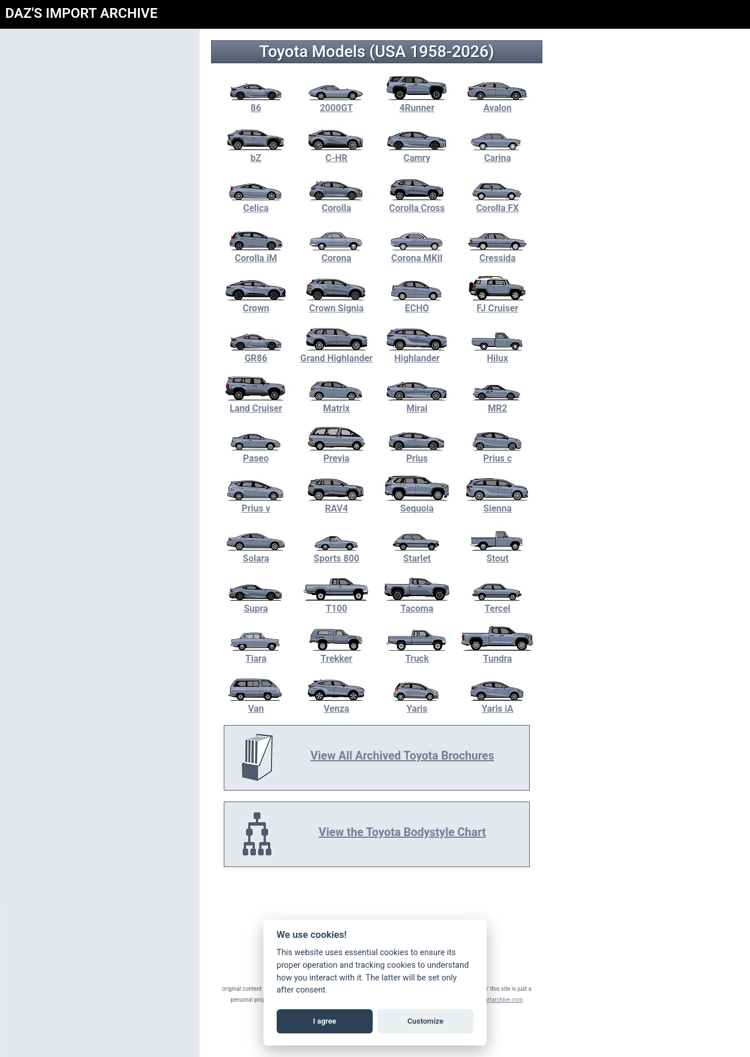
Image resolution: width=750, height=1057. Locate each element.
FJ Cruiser (499, 303)
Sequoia (418, 503)
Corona (338, 253)
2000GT (338, 102)
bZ (257, 152)
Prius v (257, 503)
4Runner (418, 102)
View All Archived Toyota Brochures (404, 755)
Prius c (499, 453)
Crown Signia (338, 303)
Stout (499, 553)
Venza (338, 703)
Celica (257, 202)
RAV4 (338, 503)
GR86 (257, 353)
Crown (257, 303)
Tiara (257, 653)
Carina (499, 152)
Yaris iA (499, 703)
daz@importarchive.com (493, 1000)
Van (257, 703)
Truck (418, 653)
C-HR (338, 152)
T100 (338, 603)
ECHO (418, 303)
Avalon (499, 102)
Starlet (418, 553)
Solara (257, 553)
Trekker (338, 653)
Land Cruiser (257, 403)
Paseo (257, 453)
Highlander (418, 353)
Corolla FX (499, 202)
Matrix (338, 403)
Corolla (338, 202)
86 (257, 102)
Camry (418, 152)
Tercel (499, 603)
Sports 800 (338, 553)
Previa (338, 453)
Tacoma (418, 603)
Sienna (499, 503)
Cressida (499, 253)
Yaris (418, 703)
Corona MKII (418, 253)
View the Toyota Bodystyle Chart (404, 832)
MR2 (499, 403)
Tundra (499, 653)
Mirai (418, 403)
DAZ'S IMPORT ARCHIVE (81, 13)
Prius (418, 453)
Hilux (499, 353)
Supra (257, 603)
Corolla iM (257, 253)
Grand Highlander (338, 353)
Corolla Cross (418, 202)
